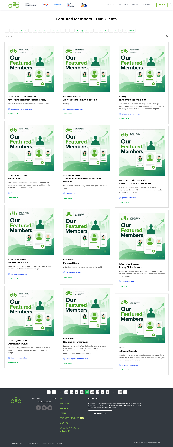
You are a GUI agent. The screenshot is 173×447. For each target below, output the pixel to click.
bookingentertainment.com (77, 359)
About (63, 398)
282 (72, 392)
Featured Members (72, 418)
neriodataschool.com (19, 274)
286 (92, 392)
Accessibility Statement (52, 443)
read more (12, 114)
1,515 (120, 392)
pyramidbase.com (74, 272)
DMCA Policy (33, 443)
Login (162, 5)
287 (98, 392)
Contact (147, 5)
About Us (111, 5)
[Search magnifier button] (167, 36)
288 (103, 392)
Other (131, 31)
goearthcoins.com (129, 198)
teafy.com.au (72, 193)
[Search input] (85, 36)
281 (66, 392)
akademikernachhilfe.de (131, 114)
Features (123, 5)
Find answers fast (100, 413)
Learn (63, 413)
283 (77, 392)
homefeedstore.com (19, 193)
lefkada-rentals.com (130, 365)
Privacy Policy (17, 443)
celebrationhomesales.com (21, 109)
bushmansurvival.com (19, 358)
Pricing (135, 5)
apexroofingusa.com (75, 109)
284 (82, 392)
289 (108, 392)
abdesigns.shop (128, 281)
